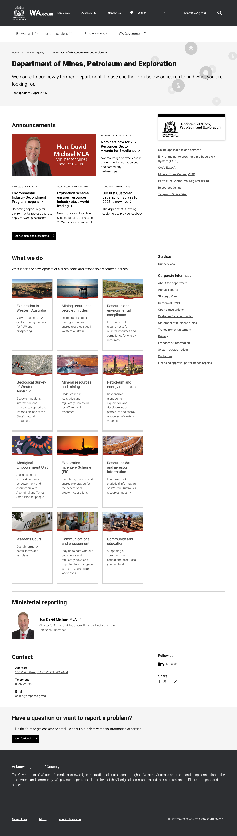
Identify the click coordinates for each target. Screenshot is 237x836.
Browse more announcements (31, 235)
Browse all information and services (42, 33)
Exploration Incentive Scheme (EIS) (76, 467)
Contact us (114, 13)
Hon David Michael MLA (58, 619)
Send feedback (22, 738)
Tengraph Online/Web (172, 194)
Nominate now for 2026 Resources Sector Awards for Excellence (120, 146)
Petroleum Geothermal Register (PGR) (183, 180)
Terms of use (19, 819)
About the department (172, 283)
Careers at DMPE (169, 302)
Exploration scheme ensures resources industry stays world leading (73, 199)
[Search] (197, 13)
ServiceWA (63, 13)
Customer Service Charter (175, 316)
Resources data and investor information (120, 467)
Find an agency (97, 33)
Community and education (120, 541)
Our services (166, 263)
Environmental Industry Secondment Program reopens (29, 197)
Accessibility (88, 13)
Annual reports (168, 289)
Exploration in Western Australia (31, 308)
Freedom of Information (174, 342)
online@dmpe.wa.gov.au (31, 695)
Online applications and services (179, 149)
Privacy (163, 336)
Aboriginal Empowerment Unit (32, 465)
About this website (70, 819)
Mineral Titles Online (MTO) (176, 174)
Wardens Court (28, 538)
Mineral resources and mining (76, 384)
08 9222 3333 (24, 684)
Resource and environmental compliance (119, 310)
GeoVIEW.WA (167, 167)
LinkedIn (172, 663)
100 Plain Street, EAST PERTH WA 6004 (41, 672)
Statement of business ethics (177, 322)
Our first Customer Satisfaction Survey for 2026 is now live (120, 197)
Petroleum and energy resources (121, 384)
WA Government (132, 33)
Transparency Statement (174, 329)
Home (15, 52)
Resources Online (169, 187)
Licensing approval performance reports (185, 362)
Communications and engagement (75, 541)
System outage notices (173, 349)
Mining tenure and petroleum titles (76, 308)
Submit (219, 13)
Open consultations (171, 309)
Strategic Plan (167, 296)
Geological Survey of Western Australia (31, 386)
